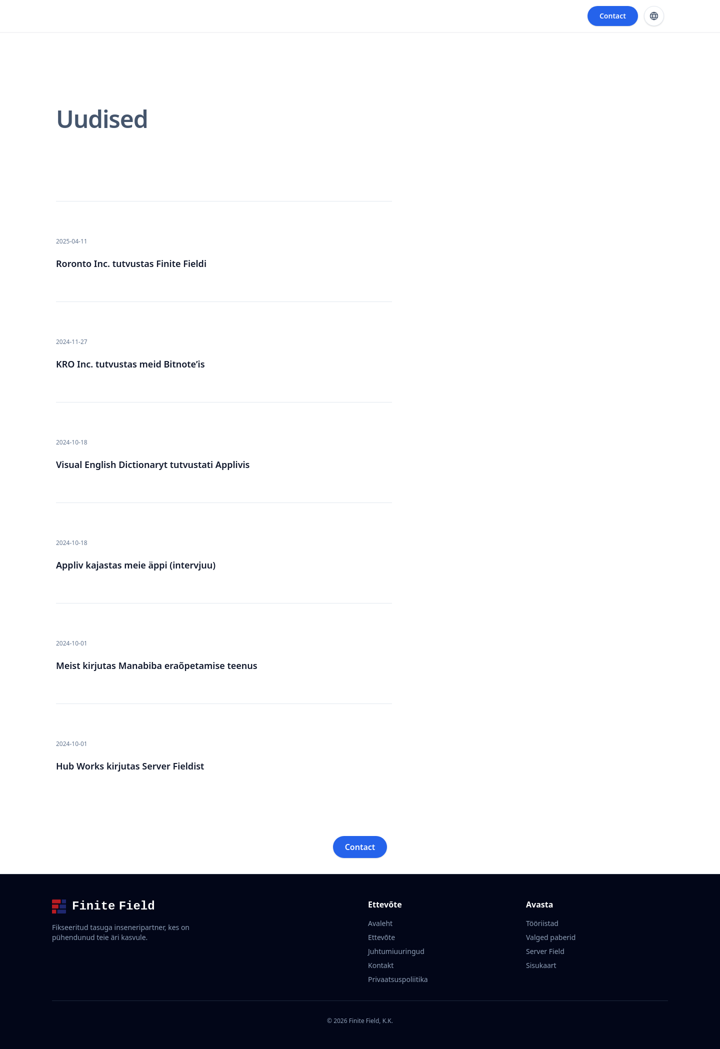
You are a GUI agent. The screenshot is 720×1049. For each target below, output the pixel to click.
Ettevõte (381, 937)
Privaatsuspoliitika (398, 979)
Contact (613, 15)
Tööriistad (542, 923)
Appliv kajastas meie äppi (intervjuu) (136, 565)
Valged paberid (551, 937)
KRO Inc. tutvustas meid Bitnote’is (130, 364)
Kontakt (381, 965)
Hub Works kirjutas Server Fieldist (130, 766)
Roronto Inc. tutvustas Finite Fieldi (131, 264)
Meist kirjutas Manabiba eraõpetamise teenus (157, 666)
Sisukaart (541, 965)
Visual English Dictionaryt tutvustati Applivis (153, 464)
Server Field (545, 951)
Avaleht (380, 923)
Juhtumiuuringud (396, 951)
